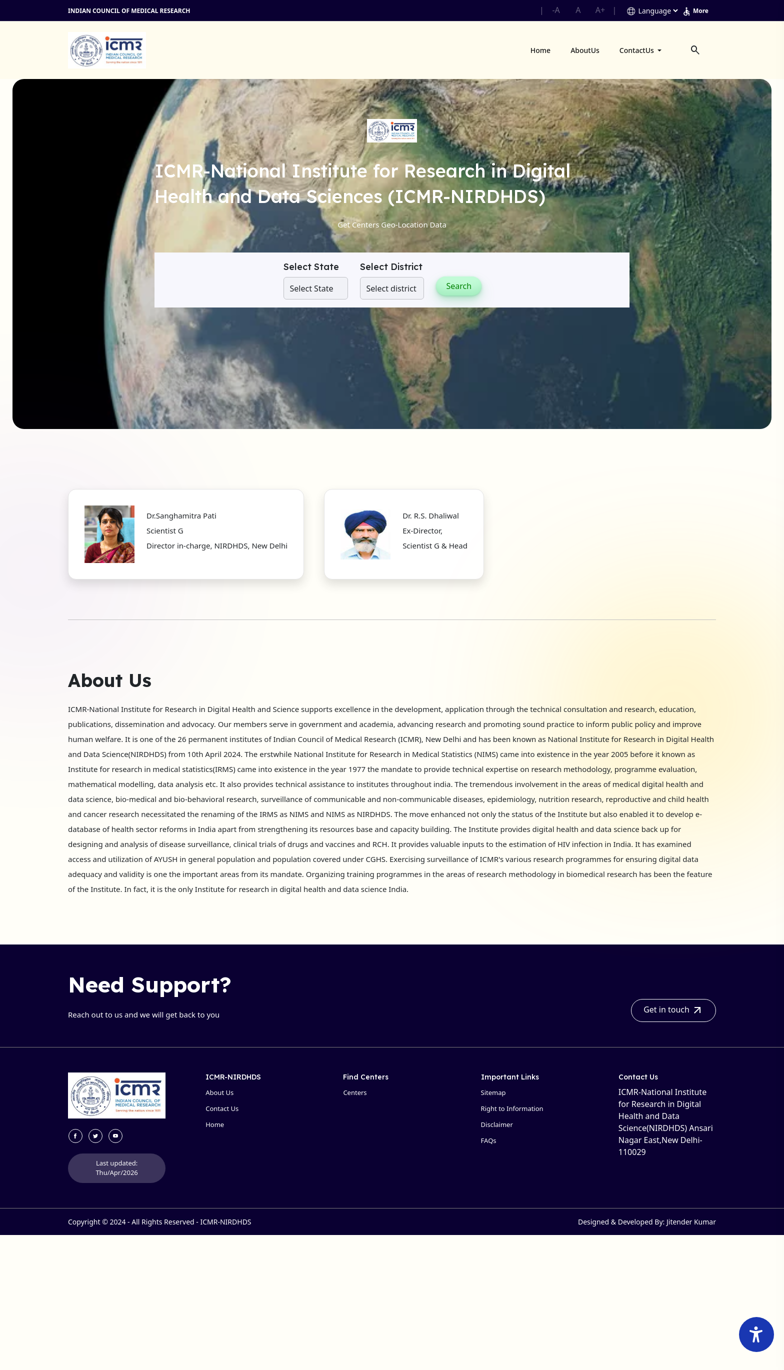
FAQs (488, 1140)
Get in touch (674, 1010)
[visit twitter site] (95, 1136)
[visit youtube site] (115, 1136)
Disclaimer (497, 1124)
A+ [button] (600, 10)
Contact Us (222, 1108)
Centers (354, 1092)
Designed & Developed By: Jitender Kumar (647, 1221)
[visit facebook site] (75, 1136)
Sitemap (493, 1092)
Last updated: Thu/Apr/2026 (117, 1168)
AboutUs (585, 50)
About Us (220, 1092)
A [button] (578, 10)
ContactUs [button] (638, 50)
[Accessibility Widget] (756, 1334)
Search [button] (459, 286)
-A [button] (556, 10)
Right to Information (512, 1108)
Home (540, 50)
